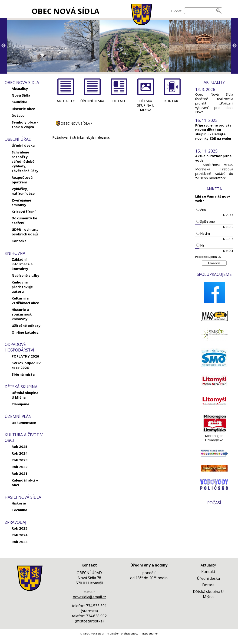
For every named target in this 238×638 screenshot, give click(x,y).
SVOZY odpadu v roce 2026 (26, 365)
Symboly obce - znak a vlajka (25, 124)
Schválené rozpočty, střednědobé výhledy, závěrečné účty (25, 161)
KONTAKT (172, 101)
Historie (19, 503)
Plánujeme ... (22, 404)
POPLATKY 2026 (25, 356)
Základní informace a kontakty (22, 264)
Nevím (205, 233)
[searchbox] (199, 10)
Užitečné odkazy (26, 325)
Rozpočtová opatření (22, 179)
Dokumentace (24, 422)
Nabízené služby (25, 275)
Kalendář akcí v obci (25, 482)
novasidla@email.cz (89, 596)
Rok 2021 (19, 473)
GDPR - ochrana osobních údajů (25, 231)
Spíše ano (207, 221)
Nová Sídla (21, 95)
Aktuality (20, 88)
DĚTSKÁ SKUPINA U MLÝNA (145, 105)
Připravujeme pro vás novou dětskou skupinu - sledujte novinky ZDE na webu (213, 132)
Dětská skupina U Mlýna (25, 395)
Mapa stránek (150, 633)
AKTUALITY (66, 101)
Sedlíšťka (19, 102)
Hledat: (176, 11)
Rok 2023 (19, 460)
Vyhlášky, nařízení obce (23, 191)
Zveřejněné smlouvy (21, 202)
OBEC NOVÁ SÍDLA (65, 11)
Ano (203, 209)
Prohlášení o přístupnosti (123, 633)
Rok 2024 (19, 453)
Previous (3, 45)
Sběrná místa (23, 374)
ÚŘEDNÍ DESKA (92, 101)
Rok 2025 (19, 446)
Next (234, 45)
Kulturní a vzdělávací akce (25, 300)
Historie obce (23, 108)
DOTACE (119, 101)
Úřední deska (23, 145)
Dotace (18, 115)
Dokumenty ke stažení (24, 220)
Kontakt (19, 240)
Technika (19, 510)
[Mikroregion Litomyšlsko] (214, 431)
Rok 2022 (19, 466)
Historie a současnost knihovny (22, 314)
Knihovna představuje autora (22, 287)
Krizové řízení (23, 211)
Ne (202, 245)
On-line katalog (25, 332)
